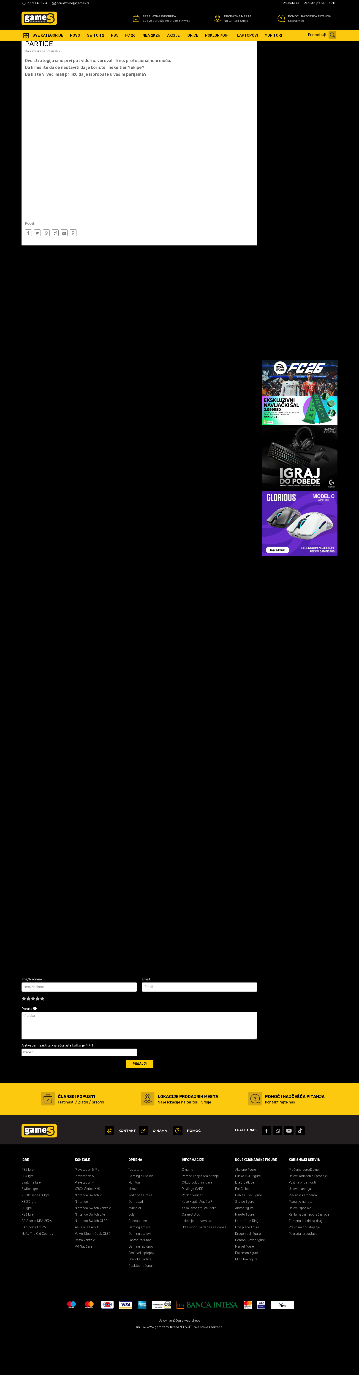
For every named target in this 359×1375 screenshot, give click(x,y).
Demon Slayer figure (250, 1281)
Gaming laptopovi (141, 1287)
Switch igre (30, 1230)
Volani (132, 1255)
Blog (56, 45)
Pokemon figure (246, 1294)
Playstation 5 (84, 1217)
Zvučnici (134, 1249)
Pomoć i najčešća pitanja (200, 1217)
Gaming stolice (139, 1268)
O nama (187, 1210)
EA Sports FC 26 (34, 1268)
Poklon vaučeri (192, 1236)
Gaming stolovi (139, 1274)
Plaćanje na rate (301, 1242)
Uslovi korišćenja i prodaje (308, 1217)
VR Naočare (83, 1287)
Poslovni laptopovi (141, 1294)
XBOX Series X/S (87, 1230)
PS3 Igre (28, 1255)
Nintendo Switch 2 (88, 1236)
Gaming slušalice (141, 1217)
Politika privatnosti (302, 1223)
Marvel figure (244, 1287)
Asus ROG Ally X (87, 1268)
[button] (323, 35)
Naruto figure (244, 1255)
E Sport (68, 45)
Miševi (132, 1230)
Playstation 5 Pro (87, 1210)
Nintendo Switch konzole (93, 1249)
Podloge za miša (140, 1236)
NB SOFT (186, 1368)
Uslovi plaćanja (300, 1230)
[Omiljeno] (332, 3)
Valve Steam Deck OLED (93, 1274)
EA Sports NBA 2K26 (37, 1262)
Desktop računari (141, 1306)
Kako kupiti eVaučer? (197, 1242)
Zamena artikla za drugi (306, 1262)
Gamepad (135, 1242)
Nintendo (81, 1242)
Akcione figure (245, 1210)
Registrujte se (314, 3)
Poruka (29, 1049)
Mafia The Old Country (37, 1274)
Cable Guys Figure (248, 1236)
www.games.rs (158, 1368)
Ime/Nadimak (32, 1020)
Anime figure (244, 1249)
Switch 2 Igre (31, 1223)
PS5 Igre (28, 1210)
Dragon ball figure (248, 1274)
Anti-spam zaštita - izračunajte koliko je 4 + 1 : (58, 1086)
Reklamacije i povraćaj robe (309, 1255)
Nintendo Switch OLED (91, 1262)
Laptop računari (140, 1281)
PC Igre (27, 1249)
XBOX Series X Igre (36, 1236)
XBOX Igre (29, 1242)
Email (146, 1020)
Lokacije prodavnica (196, 1262)
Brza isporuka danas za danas (204, 1268)
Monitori (134, 1223)
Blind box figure (246, 1300)
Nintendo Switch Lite (90, 1255)
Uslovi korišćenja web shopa (180, 1361)
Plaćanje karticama (303, 1236)
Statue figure (244, 1242)
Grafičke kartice (140, 1300)
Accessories (137, 1262)
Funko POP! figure (248, 1217)
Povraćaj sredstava (303, 1274)
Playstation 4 (84, 1223)
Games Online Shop (35, 45)
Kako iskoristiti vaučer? (199, 1249)
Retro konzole (85, 1281)
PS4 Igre (28, 1217)
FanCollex (242, 1230)
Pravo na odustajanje (304, 1268)
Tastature (135, 1210)
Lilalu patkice (244, 1223)
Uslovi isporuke (300, 1249)
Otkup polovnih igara (197, 1223)
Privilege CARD (192, 1230)
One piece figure (247, 1268)
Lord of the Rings (247, 1262)
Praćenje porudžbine (304, 1210)
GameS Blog (191, 1255)
